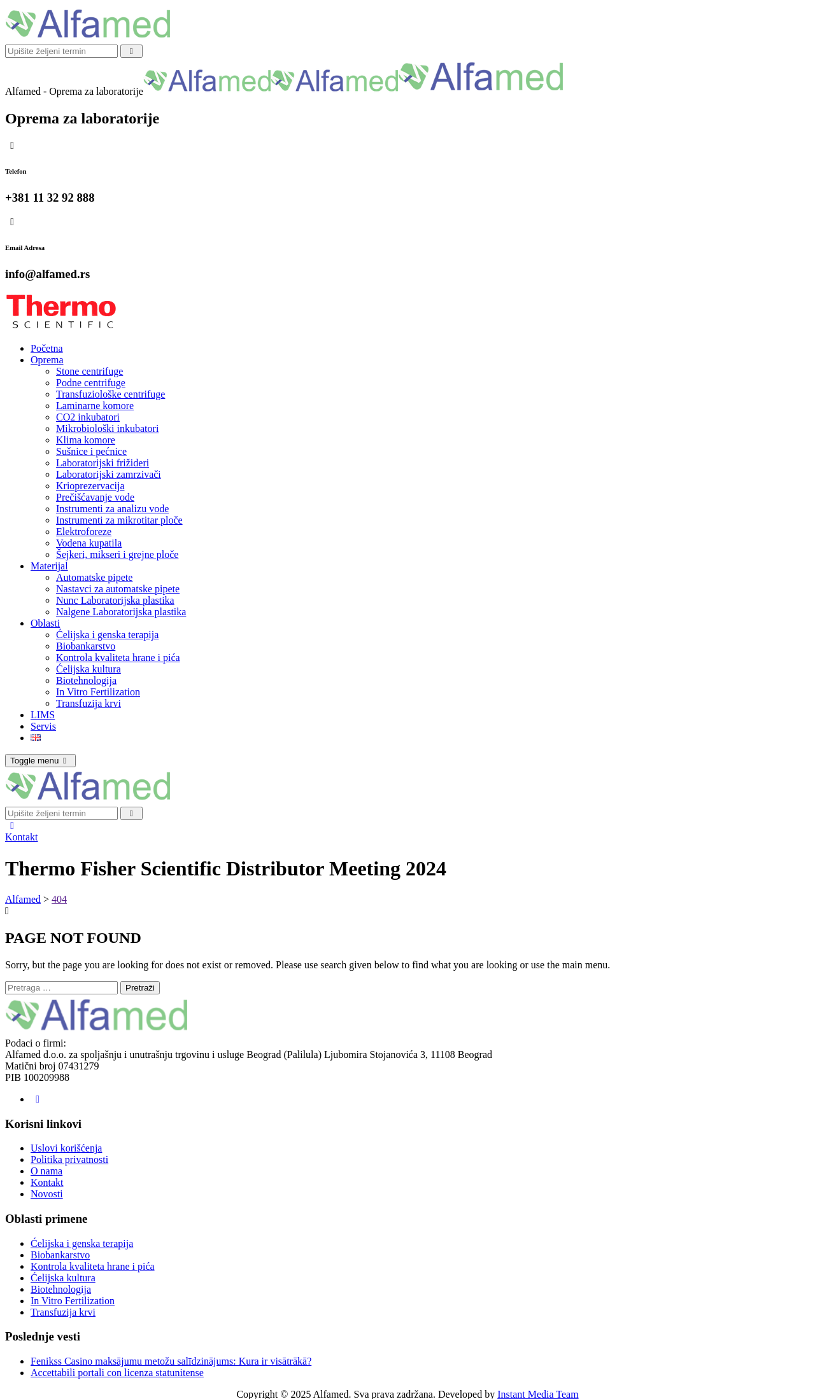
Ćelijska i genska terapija (107, 634)
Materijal (49, 565)
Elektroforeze (83, 531)
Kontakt (21, 837)
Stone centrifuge (89, 371)
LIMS (43, 714)
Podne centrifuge (90, 382)
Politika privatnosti (69, 1159)
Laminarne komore (95, 405)
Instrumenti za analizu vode (112, 508)
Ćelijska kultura (88, 669)
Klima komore (85, 440)
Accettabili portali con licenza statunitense (117, 1372)
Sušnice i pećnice (91, 451)
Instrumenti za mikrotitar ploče (119, 520)
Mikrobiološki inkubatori (107, 428)
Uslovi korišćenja (66, 1148)
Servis (43, 726)
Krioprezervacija (90, 485)
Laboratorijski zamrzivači (108, 474)
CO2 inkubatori (88, 417)
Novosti (47, 1193)
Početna (47, 348)
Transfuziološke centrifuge (110, 394)
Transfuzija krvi (88, 703)
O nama (46, 1171)
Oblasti (45, 623)
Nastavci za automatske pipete (118, 588)
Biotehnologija (86, 680)
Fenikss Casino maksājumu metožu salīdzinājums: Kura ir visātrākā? (171, 1361)
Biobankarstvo (85, 646)
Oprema (47, 359)
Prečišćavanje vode (95, 497)
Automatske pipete (94, 577)
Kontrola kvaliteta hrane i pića (118, 657)
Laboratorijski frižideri (102, 462)
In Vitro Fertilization (98, 691)
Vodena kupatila (89, 543)
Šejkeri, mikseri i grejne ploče (117, 554)
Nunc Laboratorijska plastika (115, 600)
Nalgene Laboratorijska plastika (121, 611)
